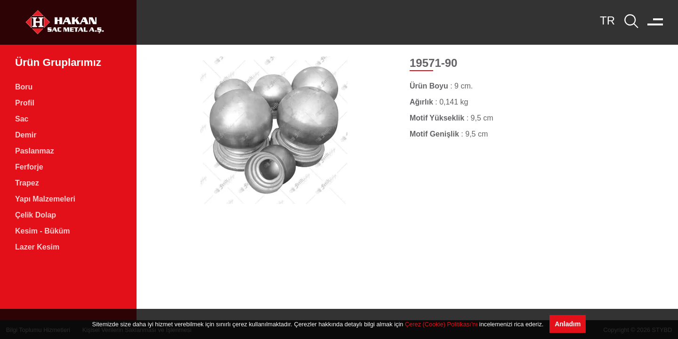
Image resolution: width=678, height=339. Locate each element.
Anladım (568, 324)
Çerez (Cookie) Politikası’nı (441, 324)
